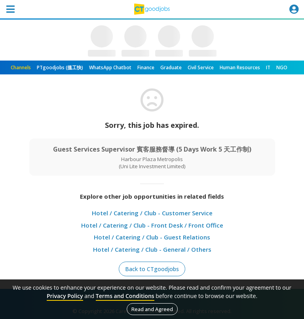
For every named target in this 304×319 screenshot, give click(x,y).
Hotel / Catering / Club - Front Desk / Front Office (152, 225)
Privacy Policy (65, 296)
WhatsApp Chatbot (110, 67)
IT (268, 67)
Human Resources (240, 67)
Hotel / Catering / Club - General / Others (152, 249)
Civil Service (201, 67)
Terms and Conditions (125, 296)
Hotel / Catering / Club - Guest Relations (152, 237)
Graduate (171, 67)
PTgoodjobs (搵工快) (60, 67)
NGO (281, 67)
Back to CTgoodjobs (152, 269)
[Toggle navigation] (10, 9)
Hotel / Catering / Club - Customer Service (152, 213)
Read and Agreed (152, 309)
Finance (145, 67)
